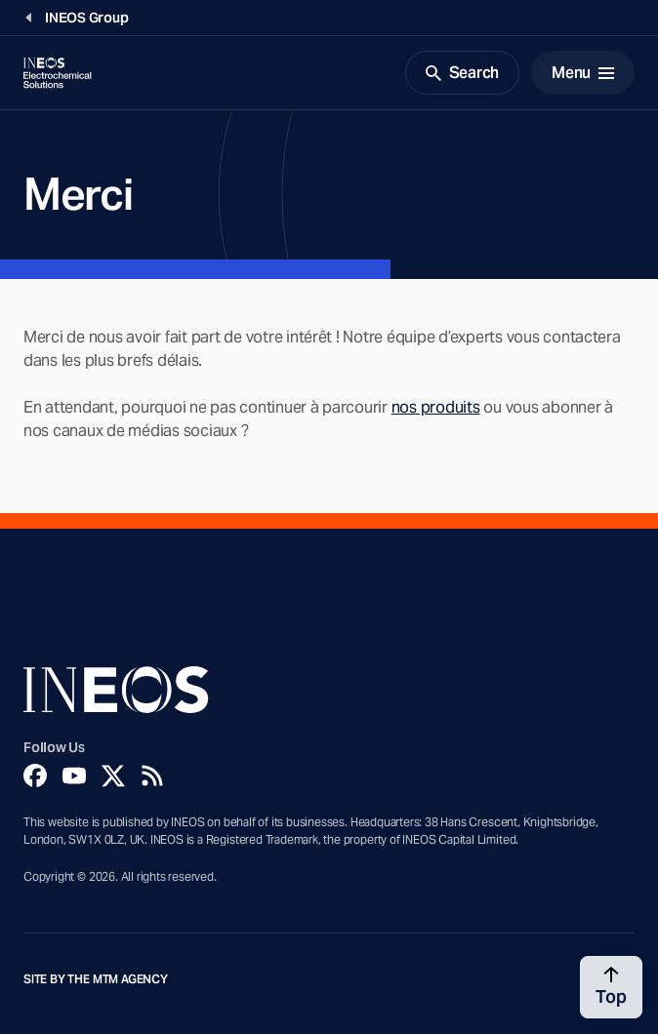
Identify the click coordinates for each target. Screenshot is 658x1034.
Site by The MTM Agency (95, 979)
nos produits (435, 407)
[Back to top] (611, 987)
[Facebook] (35, 775)
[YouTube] (74, 775)
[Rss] (152, 775)
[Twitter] (113, 775)
